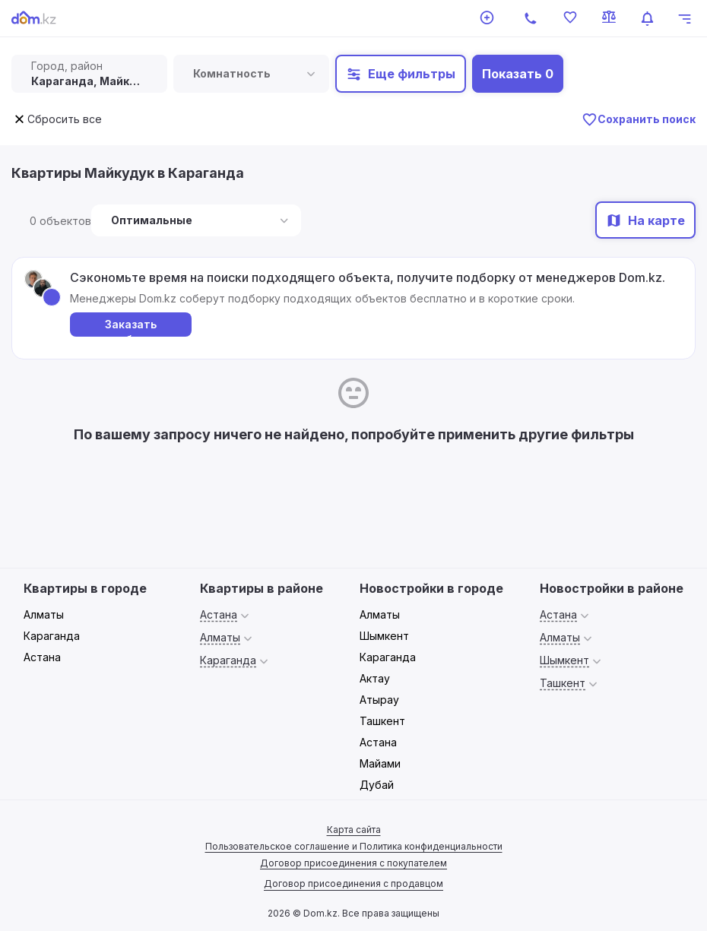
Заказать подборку (131, 327)
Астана (42, 657)
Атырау (379, 699)
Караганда (52, 635)
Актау (375, 678)
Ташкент (382, 720)
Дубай (377, 784)
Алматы (44, 614)
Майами (380, 763)
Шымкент (384, 635)
